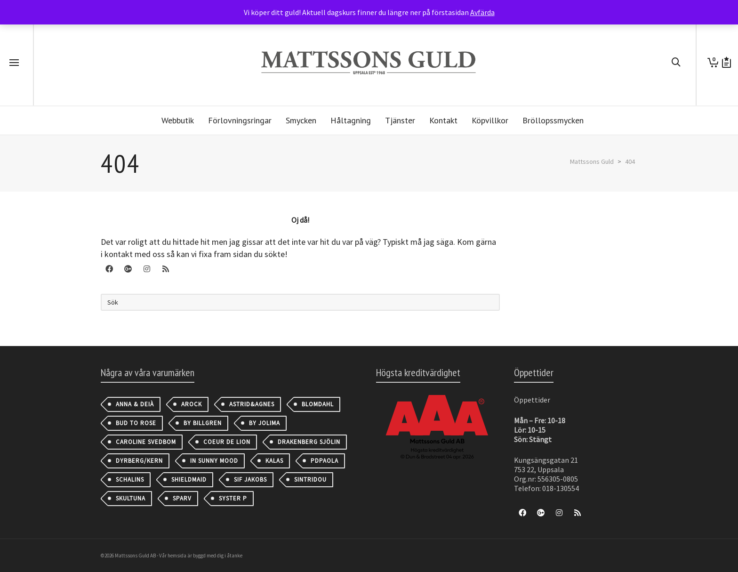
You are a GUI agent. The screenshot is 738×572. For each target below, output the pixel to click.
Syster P (233, 498)
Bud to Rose (136, 423)
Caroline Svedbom (146, 442)
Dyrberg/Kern (139, 461)
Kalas (274, 461)
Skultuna (130, 498)
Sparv (182, 498)
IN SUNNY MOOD (214, 461)
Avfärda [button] (482, 12)
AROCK (191, 404)
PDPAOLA (324, 461)
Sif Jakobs (250, 479)
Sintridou (310, 479)
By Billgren (203, 423)
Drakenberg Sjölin (309, 442)
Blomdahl (318, 404)
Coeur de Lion (226, 442)
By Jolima (264, 423)
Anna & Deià (135, 404)
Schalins (130, 479)
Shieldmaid (189, 479)
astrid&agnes (251, 404)
